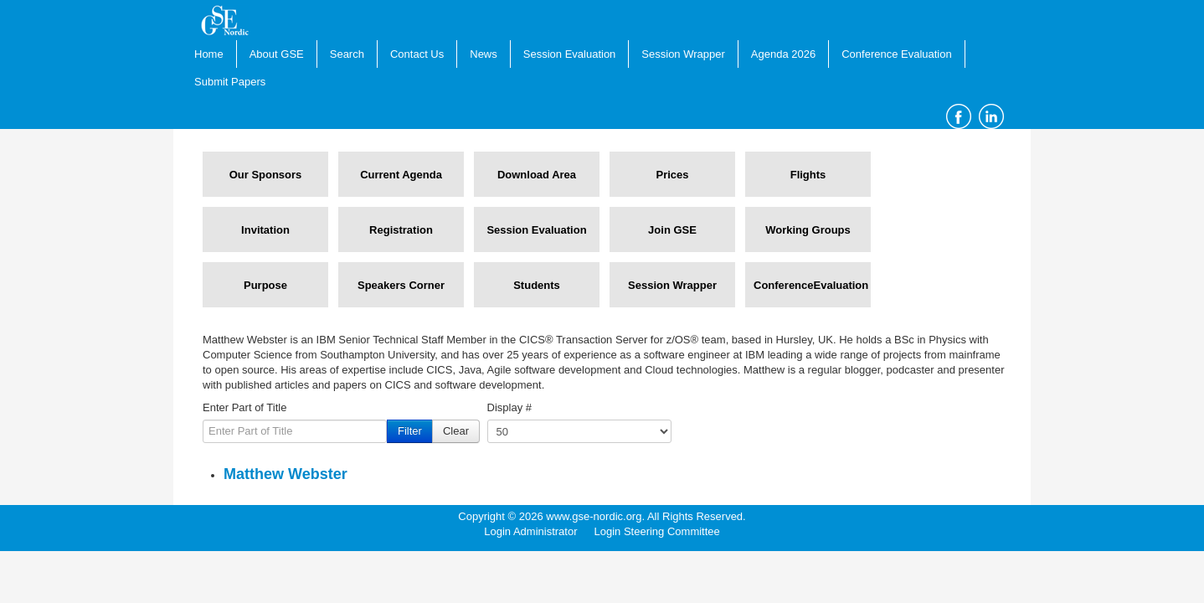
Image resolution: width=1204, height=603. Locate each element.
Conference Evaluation (896, 54)
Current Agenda (401, 174)
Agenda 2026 (783, 54)
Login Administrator (530, 531)
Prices (672, 174)
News (483, 54)
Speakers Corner (401, 285)
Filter (410, 431)
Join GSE (672, 230)
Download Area (536, 174)
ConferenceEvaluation (808, 285)
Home (209, 54)
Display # (509, 407)
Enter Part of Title (244, 407)
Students (536, 285)
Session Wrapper (682, 54)
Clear (456, 431)
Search (347, 54)
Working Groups (808, 230)
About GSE (277, 54)
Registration (401, 230)
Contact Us (417, 54)
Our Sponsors (265, 174)
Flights (808, 174)
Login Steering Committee (656, 531)
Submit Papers (229, 81)
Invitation (265, 230)
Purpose (265, 285)
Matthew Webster (285, 474)
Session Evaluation (569, 54)
